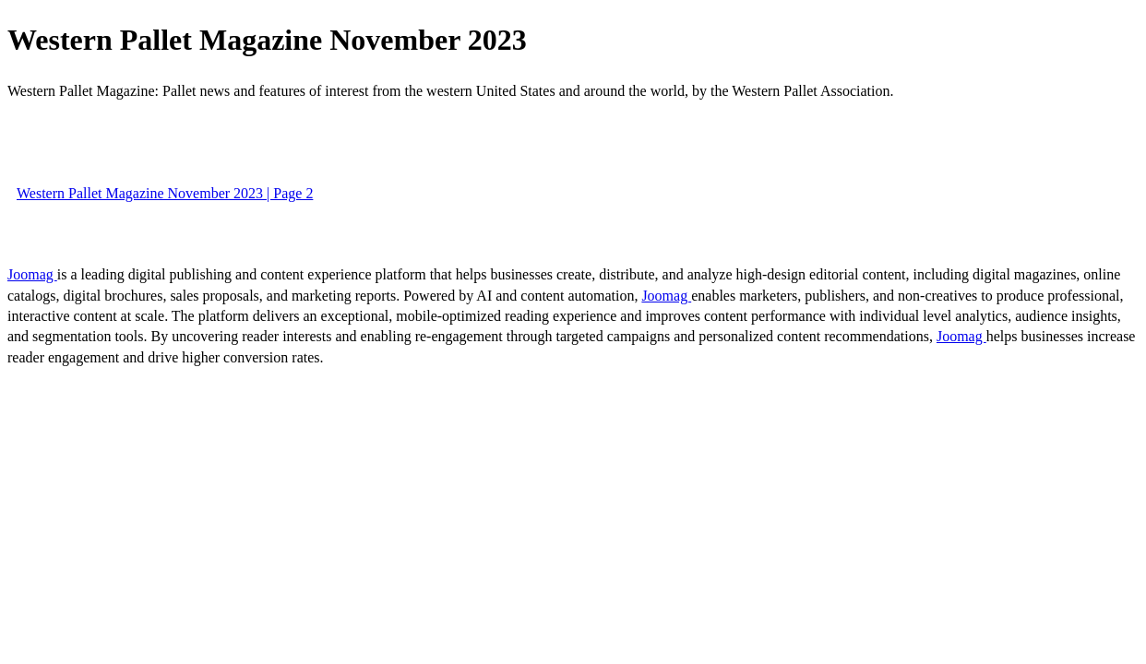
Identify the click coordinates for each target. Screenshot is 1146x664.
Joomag (32, 274)
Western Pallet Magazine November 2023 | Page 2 (165, 193)
